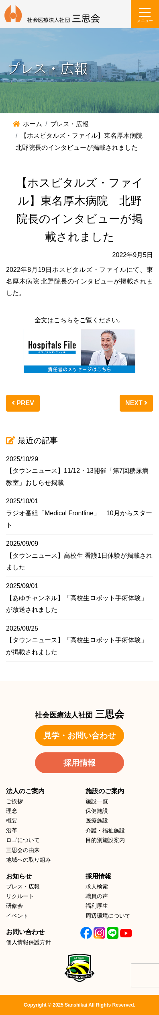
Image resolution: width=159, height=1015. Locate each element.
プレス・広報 (23, 886)
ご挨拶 (14, 801)
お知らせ (19, 876)
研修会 (14, 905)
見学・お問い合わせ (79, 735)
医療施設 (97, 820)
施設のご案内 (105, 791)
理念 (11, 811)
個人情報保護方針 (28, 942)
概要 (11, 820)
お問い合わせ (25, 932)
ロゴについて (23, 840)
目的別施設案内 (105, 840)
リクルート (20, 896)
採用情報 (79, 762)
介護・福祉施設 (105, 830)
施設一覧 (97, 801)
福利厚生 (97, 905)
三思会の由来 (23, 850)
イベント (17, 915)
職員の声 (97, 896)
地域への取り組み (28, 859)
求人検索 (97, 886)
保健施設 (97, 811)
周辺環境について (108, 915)
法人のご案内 (25, 791)
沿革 (11, 830)
